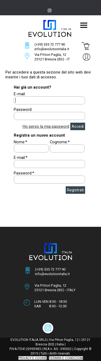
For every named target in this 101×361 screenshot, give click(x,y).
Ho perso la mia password (46, 126)
